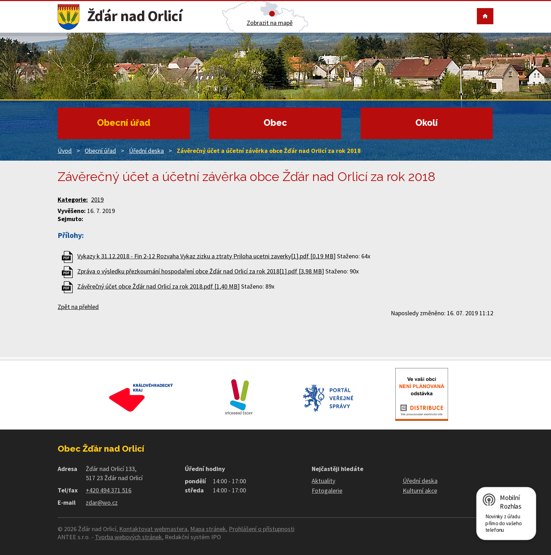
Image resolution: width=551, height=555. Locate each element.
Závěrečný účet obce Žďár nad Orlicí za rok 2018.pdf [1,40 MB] (158, 286)
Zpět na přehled (78, 307)
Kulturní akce (420, 490)
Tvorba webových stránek (128, 537)
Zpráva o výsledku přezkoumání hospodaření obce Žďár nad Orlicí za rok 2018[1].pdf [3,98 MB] (200, 271)
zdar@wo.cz (102, 502)
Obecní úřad (123, 122)
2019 (97, 199)
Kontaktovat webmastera (153, 529)
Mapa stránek (208, 529)
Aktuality (323, 481)
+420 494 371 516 (108, 490)
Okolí (426, 122)
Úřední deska (146, 151)
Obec (275, 122)
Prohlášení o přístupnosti (261, 529)
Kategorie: (73, 199)
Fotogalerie (327, 490)
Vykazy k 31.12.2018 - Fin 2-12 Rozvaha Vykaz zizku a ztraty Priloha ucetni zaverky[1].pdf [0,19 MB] (206, 256)
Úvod (65, 151)
